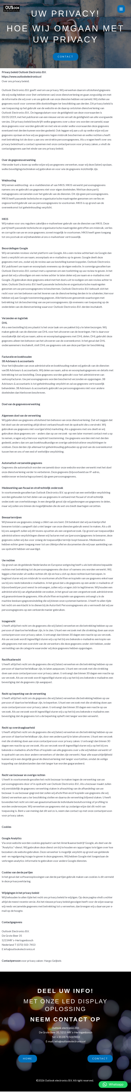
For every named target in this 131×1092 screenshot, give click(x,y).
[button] (113, 1084)
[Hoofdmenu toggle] (121, 9)
